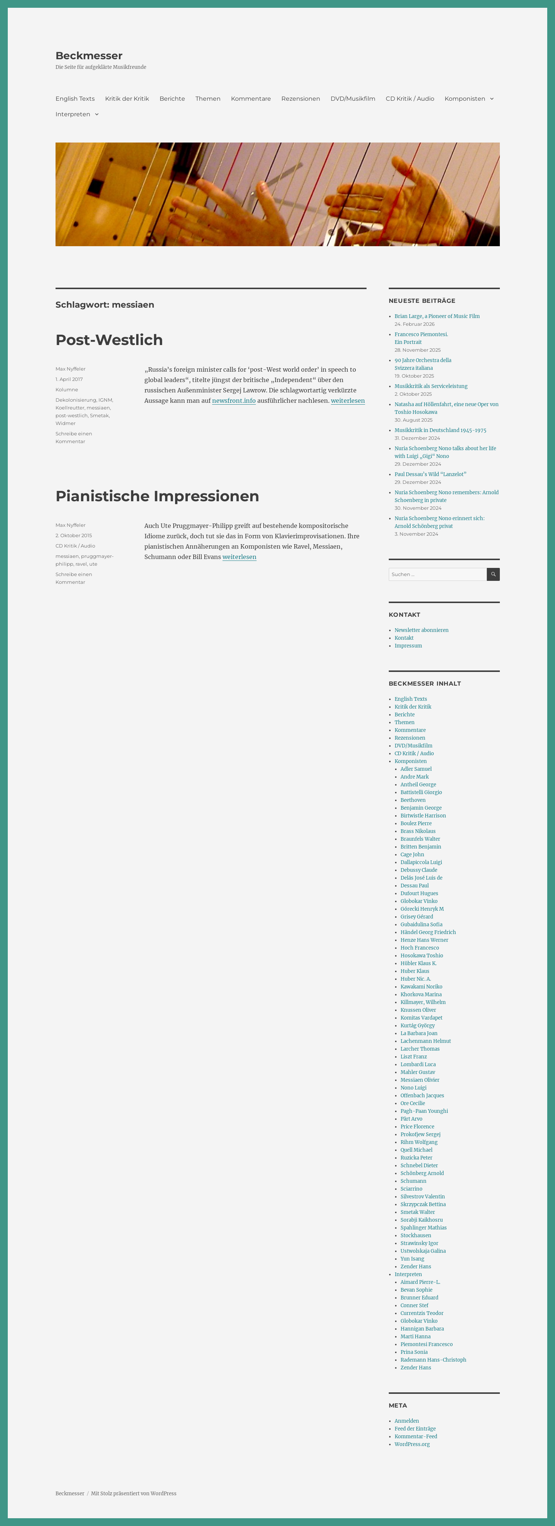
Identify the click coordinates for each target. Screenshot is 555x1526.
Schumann (414, 1181)
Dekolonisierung (76, 400)
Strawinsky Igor (419, 1243)
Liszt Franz (414, 1057)
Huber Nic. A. (416, 979)
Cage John (412, 854)
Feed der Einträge (415, 1429)
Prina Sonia (414, 1352)
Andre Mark (415, 777)
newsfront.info (234, 400)
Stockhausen (416, 1235)
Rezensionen (300, 98)
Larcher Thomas (420, 1049)
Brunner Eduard (419, 1298)
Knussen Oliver (418, 1010)
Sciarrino (411, 1189)
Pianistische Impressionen (158, 496)
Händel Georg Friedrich (428, 932)
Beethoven (413, 800)
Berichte (172, 98)
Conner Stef (414, 1305)
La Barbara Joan (419, 1033)
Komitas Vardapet (421, 1018)
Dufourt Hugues (419, 893)
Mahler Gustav (418, 1072)
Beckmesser (89, 55)
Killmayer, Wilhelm (423, 1002)
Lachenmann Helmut (426, 1041)
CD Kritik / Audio (410, 98)
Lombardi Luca (418, 1064)
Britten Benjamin (421, 847)
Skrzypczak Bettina (423, 1204)
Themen (208, 98)
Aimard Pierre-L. (420, 1282)
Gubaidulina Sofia (421, 924)
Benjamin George (421, 808)
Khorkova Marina (421, 994)
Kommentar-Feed (416, 1436)
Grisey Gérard (417, 917)
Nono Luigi (414, 1088)
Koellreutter (70, 408)
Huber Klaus (415, 971)
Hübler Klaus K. (419, 963)
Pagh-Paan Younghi (424, 1111)
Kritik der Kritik (127, 98)
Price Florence (417, 1127)
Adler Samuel (416, 769)
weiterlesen (348, 400)
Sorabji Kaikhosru (422, 1220)
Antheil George (418, 785)
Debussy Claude (419, 870)
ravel (81, 564)
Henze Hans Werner (424, 940)
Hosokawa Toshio (422, 956)
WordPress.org (412, 1444)
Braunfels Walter (420, 839)
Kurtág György (418, 1026)
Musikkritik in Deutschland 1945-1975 (441, 430)
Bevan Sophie (416, 1290)
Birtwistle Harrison (423, 816)
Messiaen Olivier (420, 1080)
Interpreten (73, 114)
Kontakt (404, 638)
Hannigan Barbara (422, 1329)
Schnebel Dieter (419, 1165)
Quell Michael (416, 1150)
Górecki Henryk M (422, 909)
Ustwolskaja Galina (423, 1251)
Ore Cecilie (413, 1103)
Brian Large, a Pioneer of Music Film (437, 316)
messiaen (98, 408)
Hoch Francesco (420, 948)
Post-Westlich (109, 340)
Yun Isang (412, 1259)
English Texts (75, 98)
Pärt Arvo (411, 1119)
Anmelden (407, 1421)
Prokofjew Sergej (421, 1134)
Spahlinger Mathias (424, 1228)
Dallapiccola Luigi (421, 862)
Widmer (66, 423)
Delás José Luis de (421, 878)
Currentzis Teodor (422, 1313)
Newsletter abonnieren (422, 630)
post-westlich (72, 415)
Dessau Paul (415, 886)
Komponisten (465, 98)
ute (93, 564)
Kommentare (251, 98)
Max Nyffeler (71, 369)
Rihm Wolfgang (419, 1142)
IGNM (105, 400)
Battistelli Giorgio (421, 792)
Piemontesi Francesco (427, 1344)
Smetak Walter (418, 1212)
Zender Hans (416, 1267)
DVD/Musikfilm (353, 98)
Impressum (408, 646)
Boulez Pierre (416, 823)
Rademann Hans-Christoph (434, 1360)
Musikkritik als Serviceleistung (431, 386)
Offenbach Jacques (422, 1095)
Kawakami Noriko (421, 987)
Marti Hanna (416, 1336)
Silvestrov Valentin (423, 1197)
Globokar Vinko (419, 901)
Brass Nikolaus (418, 831)
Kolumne (67, 389)
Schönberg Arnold (422, 1173)
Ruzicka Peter (416, 1158)
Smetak (99, 415)
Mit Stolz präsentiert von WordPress (134, 1493)
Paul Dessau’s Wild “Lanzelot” (431, 474)
